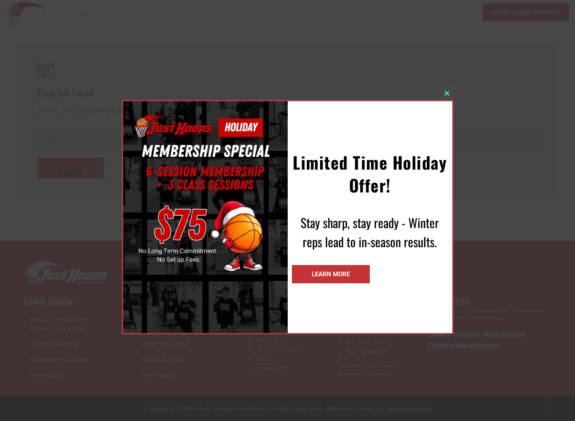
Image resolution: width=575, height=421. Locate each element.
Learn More (331, 274)
